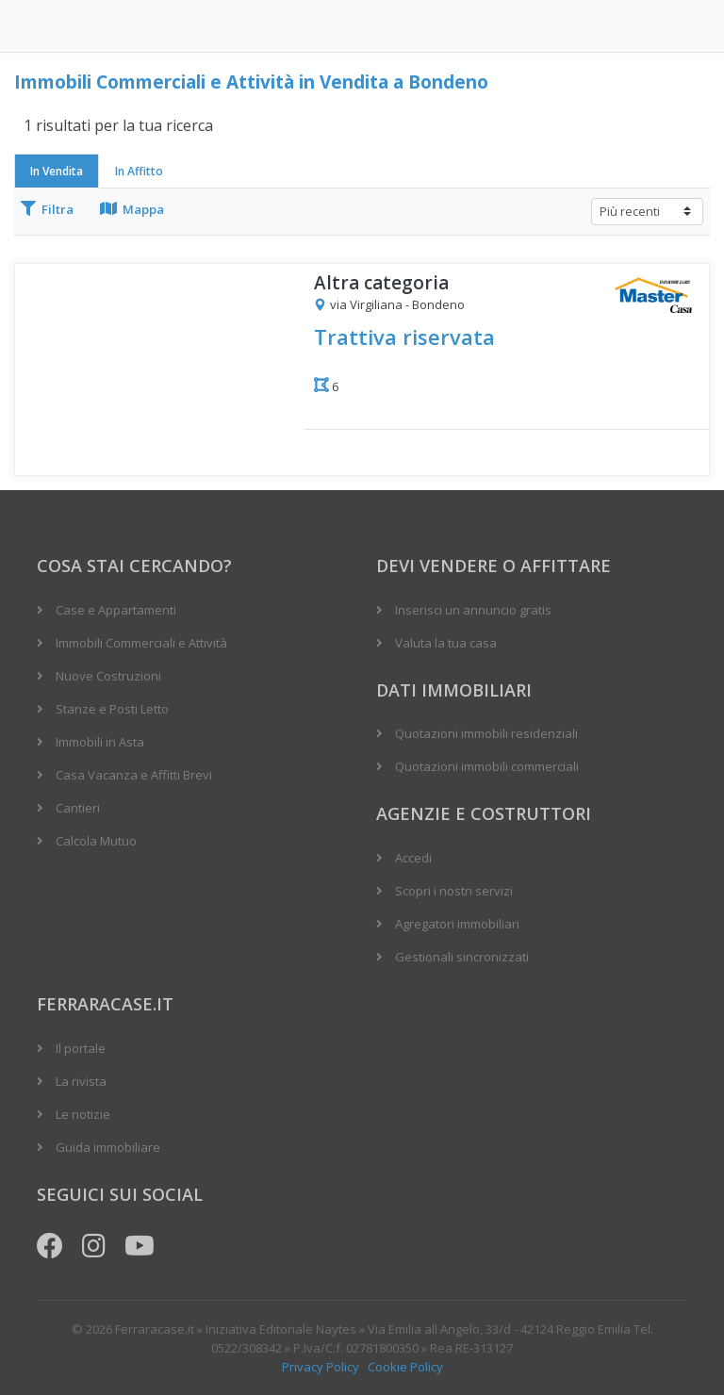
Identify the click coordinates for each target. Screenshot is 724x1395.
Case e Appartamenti (116, 609)
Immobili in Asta (100, 741)
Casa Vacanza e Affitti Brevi (134, 774)
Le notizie (83, 1114)
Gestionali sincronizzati (462, 956)
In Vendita (56, 171)
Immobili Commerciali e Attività (141, 642)
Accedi (413, 857)
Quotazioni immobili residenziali (486, 733)
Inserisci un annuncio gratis (473, 609)
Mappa (132, 209)
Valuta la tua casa (446, 642)
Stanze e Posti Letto (112, 708)
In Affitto (139, 171)
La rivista (81, 1081)
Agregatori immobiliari (457, 923)
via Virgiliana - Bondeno (389, 305)
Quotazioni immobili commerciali (487, 766)
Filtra (47, 209)
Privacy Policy (320, 1366)
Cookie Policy (405, 1366)
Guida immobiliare (108, 1147)
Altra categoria (381, 283)
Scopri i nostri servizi (454, 890)
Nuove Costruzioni (108, 675)
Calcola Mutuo (96, 840)
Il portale (81, 1048)
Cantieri (78, 807)
